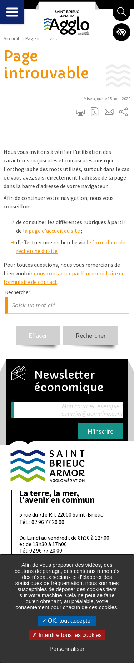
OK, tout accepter (67, 621)
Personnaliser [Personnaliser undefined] (67, 649)
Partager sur (123, 112)
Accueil (11, 38)
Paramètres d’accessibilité (121, 32)
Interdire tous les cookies (66, 635)
